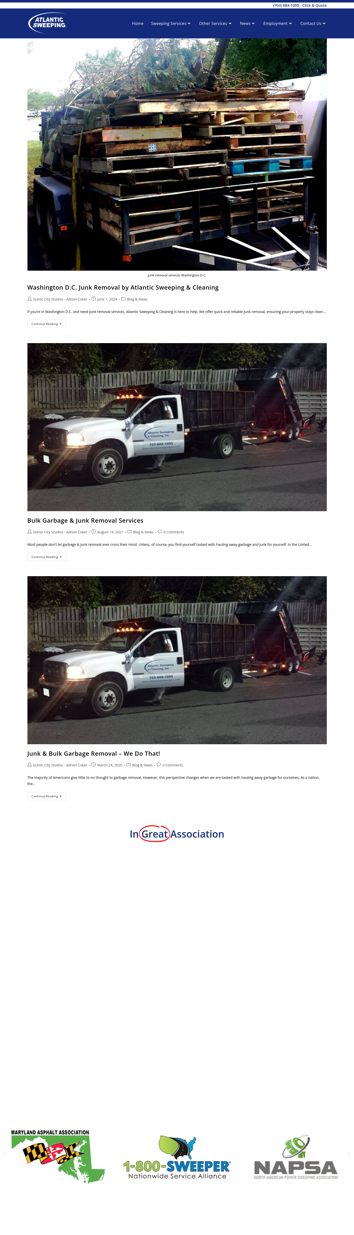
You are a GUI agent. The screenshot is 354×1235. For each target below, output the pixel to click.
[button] (4, 1154)
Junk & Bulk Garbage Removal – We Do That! (93, 753)
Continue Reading (49, 323)
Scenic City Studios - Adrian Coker (60, 299)
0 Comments (173, 532)
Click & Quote (314, 5)
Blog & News (137, 299)
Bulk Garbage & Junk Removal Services (85, 520)
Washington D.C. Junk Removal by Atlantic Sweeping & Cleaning (123, 287)
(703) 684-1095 (286, 5)
